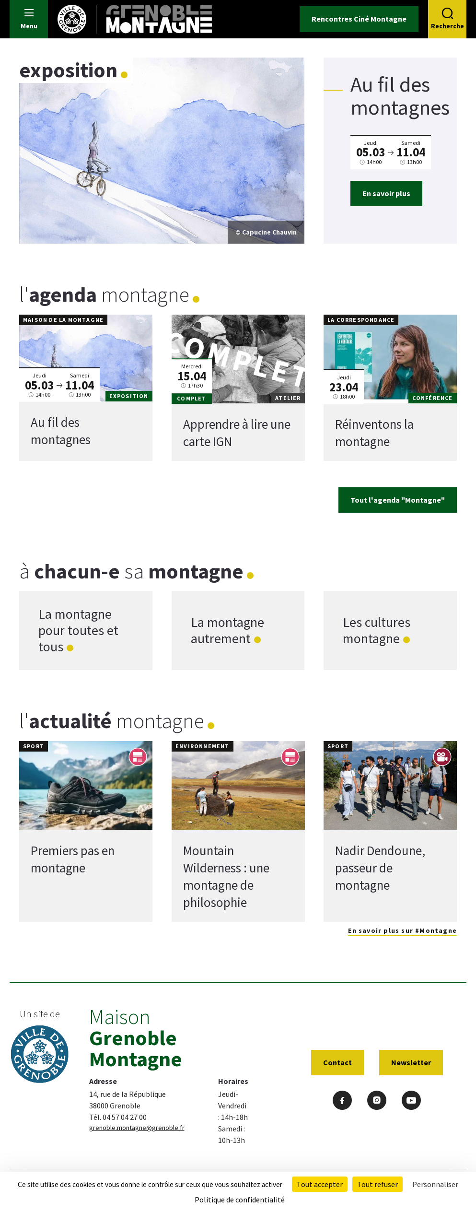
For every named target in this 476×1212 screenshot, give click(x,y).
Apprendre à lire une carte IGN (236, 433)
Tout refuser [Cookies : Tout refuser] (377, 1184)
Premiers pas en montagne (73, 859)
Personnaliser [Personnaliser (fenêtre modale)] (435, 1184)
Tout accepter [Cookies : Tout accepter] (320, 1184)
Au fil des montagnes (61, 430)
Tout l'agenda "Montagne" (397, 500)
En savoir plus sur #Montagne (402, 930)
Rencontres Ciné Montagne (359, 19)
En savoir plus (386, 193)
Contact (337, 1062)
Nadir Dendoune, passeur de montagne (380, 867)
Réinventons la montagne (374, 433)
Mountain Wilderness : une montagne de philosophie (226, 876)
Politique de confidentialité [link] (240, 1199)
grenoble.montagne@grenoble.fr (137, 1127)
